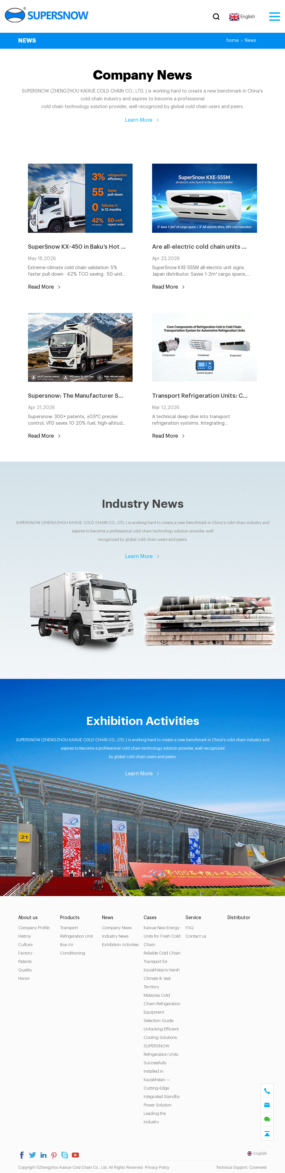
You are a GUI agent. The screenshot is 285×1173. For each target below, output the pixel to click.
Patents (25, 960)
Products (70, 917)
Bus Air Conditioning (73, 948)
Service (193, 917)
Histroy (25, 935)
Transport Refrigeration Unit (77, 931)
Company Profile (34, 927)
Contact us (196, 935)
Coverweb (257, 1166)
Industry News (115, 935)
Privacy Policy (158, 1166)
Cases (150, 917)
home (232, 40)
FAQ (190, 927)
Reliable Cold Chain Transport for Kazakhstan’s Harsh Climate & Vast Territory (162, 969)
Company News (117, 927)
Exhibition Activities (120, 944)
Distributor (238, 917)
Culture (26, 944)
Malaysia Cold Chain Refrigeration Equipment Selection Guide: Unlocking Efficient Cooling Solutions (162, 1015)
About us (29, 917)
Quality (26, 969)
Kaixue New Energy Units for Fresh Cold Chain (162, 935)
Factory (26, 952)
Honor (25, 977)
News (249, 40)
